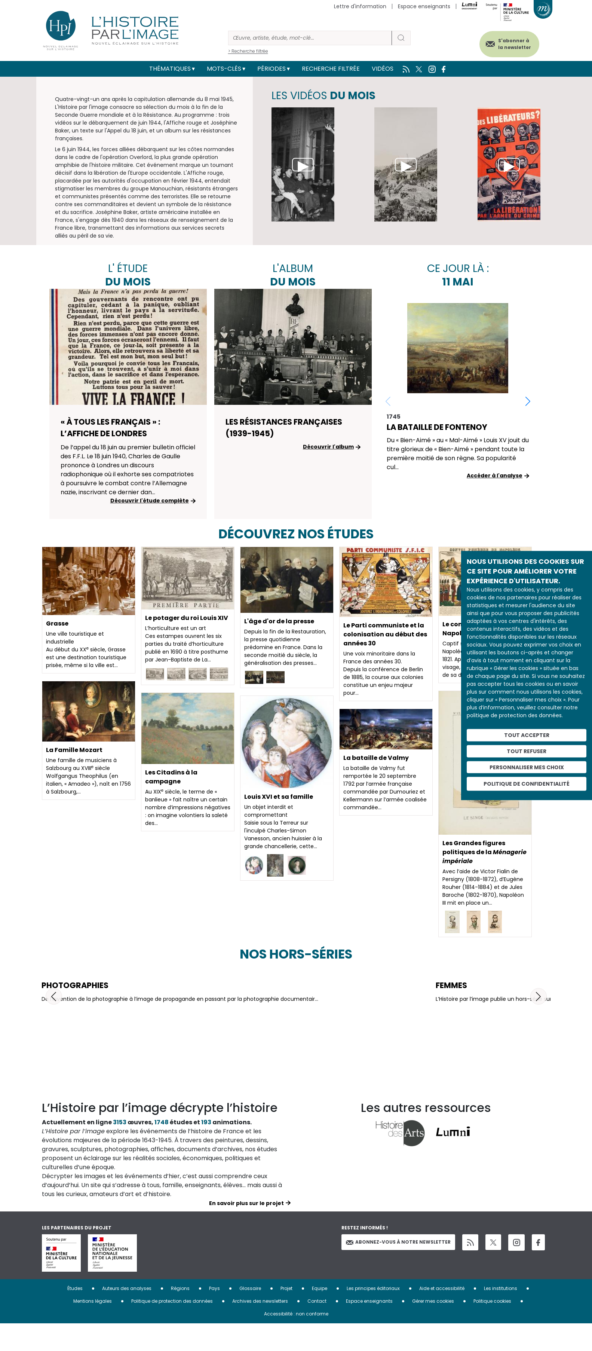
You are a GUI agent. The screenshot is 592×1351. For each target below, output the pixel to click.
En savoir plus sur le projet (246, 1231)
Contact (316, 1329)
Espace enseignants (424, 6)
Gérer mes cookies (433, 1329)
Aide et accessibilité (441, 1316)
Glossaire (250, 1316)
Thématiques (170, 68)
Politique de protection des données (172, 1329)
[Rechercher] (310, 38)
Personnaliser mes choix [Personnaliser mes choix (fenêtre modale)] (527, 767)
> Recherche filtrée (248, 51)
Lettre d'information (360, 6)
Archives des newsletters (260, 1329)
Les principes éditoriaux (373, 1316)
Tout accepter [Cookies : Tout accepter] (526, 735)
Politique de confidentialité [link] (527, 784)
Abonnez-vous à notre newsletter (398, 1269)
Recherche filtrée (331, 68)
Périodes (271, 68)
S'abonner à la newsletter (514, 44)
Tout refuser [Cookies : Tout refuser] (526, 751)
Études (75, 1316)
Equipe (319, 1316)
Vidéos (382, 68)
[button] (528, 401)
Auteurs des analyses (126, 1316)
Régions (180, 1316)
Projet (286, 1316)
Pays (214, 1316)
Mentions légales (92, 1329)
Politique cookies (492, 1329)
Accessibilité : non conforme (296, 1341)
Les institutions (500, 1316)
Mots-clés (224, 68)
